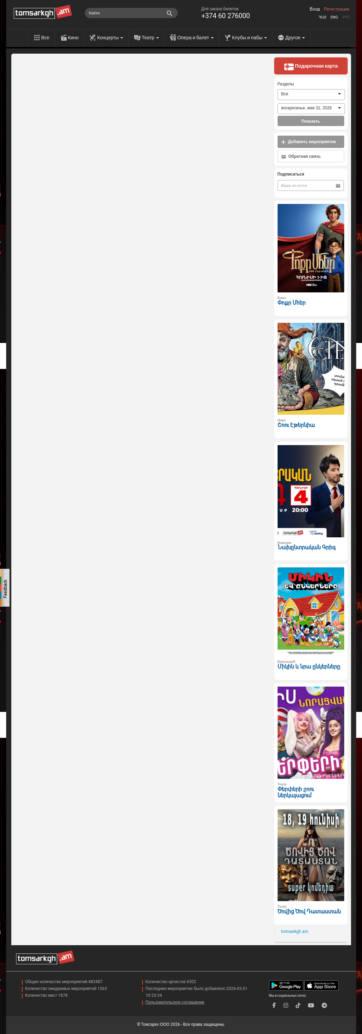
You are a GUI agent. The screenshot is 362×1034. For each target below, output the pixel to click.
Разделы (286, 84)
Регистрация (336, 9)
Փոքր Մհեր (292, 303)
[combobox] (311, 94)
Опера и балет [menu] (195, 37)
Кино (73, 37)
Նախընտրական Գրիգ (307, 547)
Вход (315, 9)
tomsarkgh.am (294, 931)
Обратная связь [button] (301, 156)
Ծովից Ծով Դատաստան (309, 911)
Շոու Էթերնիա (296, 425)
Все (45, 37)
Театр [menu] (150, 37)
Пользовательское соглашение (175, 1002)
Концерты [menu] (110, 37)
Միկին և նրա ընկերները (309, 666)
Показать (310, 121)
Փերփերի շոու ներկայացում (296, 792)
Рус (346, 17)
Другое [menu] (295, 37)
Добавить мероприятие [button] (308, 141)
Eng (334, 17)
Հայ (322, 17)
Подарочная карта (311, 66)
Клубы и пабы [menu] (249, 37)
